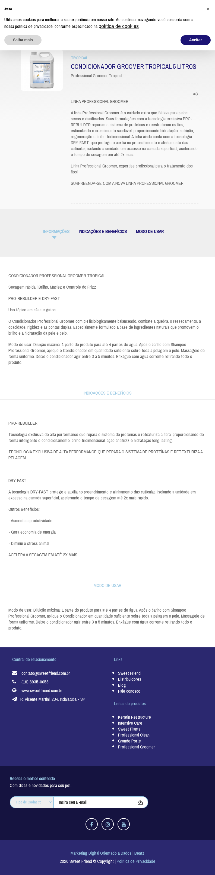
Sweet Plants (129, 729)
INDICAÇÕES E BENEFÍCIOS (103, 231)
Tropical (79, 58)
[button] (208, 833)
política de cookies (119, 851)
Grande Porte (129, 741)
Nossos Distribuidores (148, 7)
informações (56, 231)
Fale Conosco (193, 7)
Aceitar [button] (195, 864)
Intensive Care (130, 723)
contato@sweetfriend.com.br (45, 673)
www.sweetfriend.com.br (41, 690)
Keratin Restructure (134, 717)
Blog (175, 7)
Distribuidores (129, 679)
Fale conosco (129, 691)
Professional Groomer (136, 747)
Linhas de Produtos (53, 7)
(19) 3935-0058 (35, 681)
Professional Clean (134, 735)
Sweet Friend (21, 7)
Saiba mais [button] (23, 864)
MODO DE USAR (150, 231)
